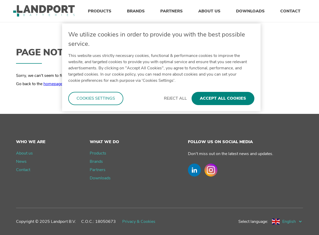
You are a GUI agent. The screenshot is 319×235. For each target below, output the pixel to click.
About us (24, 153)
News (21, 161)
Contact (23, 170)
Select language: (253, 221)
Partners (97, 170)
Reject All (175, 98)
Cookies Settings (96, 98)
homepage (53, 84)
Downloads (100, 178)
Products (98, 153)
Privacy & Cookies (138, 221)
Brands (96, 161)
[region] (161, 67)
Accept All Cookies (223, 98)
